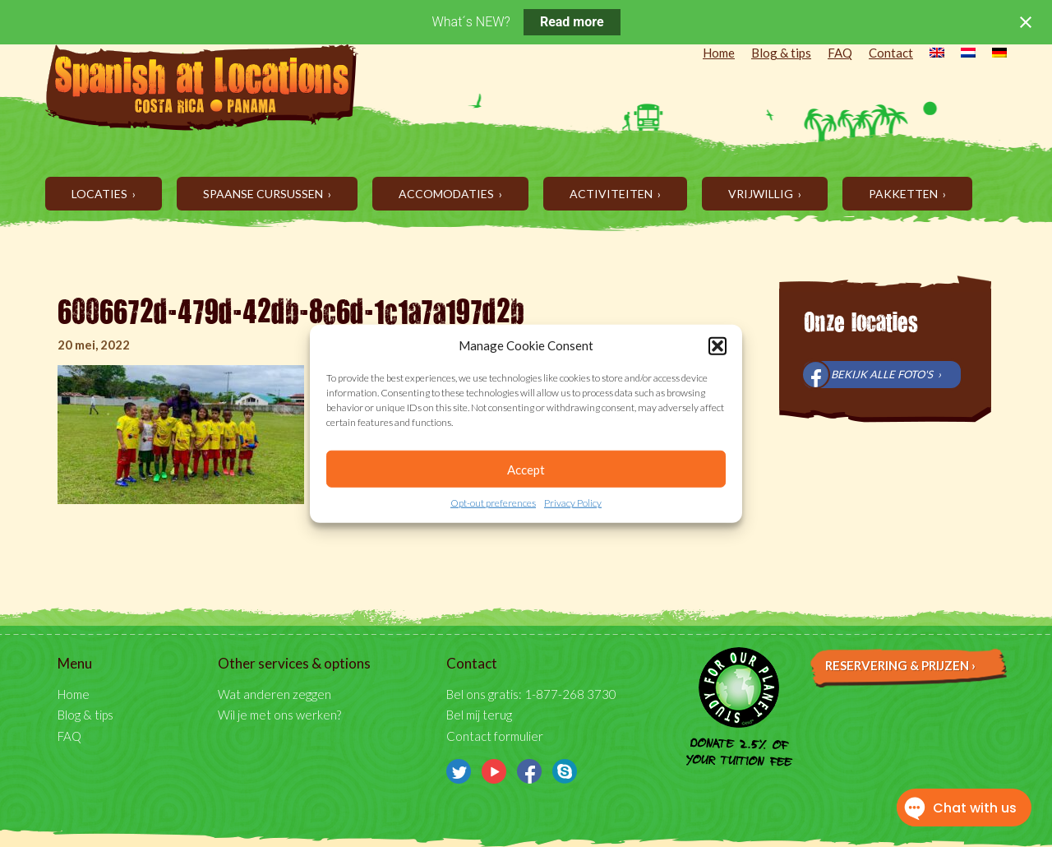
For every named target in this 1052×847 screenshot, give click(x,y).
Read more (572, 22)
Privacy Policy (573, 503)
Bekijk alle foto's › (886, 374)
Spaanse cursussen (264, 194)
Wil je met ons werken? (279, 714)
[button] (717, 345)
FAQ (840, 52)
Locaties (101, 194)
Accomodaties (447, 194)
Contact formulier (494, 736)
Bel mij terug (479, 714)
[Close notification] (1026, 22)
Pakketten (904, 194)
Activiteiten (612, 194)
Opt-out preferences (493, 503)
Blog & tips (781, 52)
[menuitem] (928, 54)
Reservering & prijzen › (900, 665)
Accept (526, 469)
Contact (891, 52)
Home (719, 52)
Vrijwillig (762, 194)
